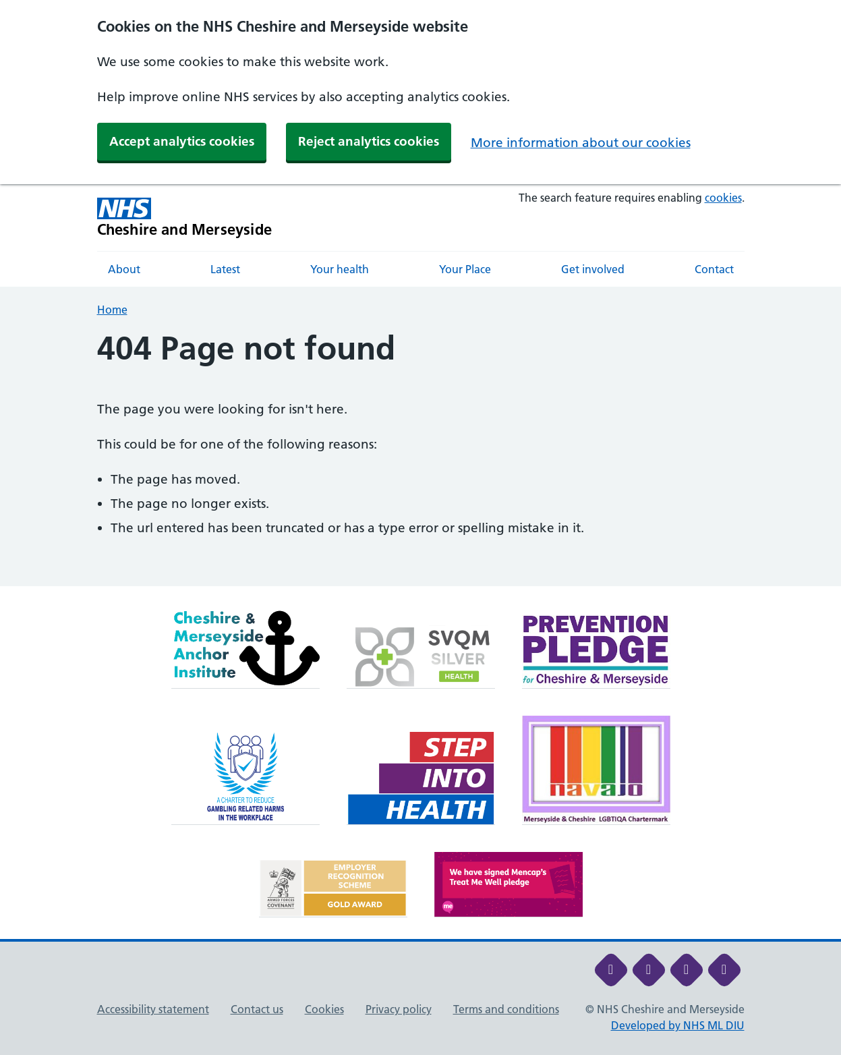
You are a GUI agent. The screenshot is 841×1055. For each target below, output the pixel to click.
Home (112, 309)
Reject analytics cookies (368, 141)
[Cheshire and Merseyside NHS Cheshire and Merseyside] (184, 217)
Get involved (593, 269)
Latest (225, 269)
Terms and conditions (506, 1009)
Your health (339, 269)
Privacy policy (399, 1009)
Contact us (257, 1009)
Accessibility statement (153, 1009)
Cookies (324, 1009)
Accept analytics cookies (181, 141)
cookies (723, 197)
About (124, 269)
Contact (714, 269)
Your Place (465, 269)
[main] (420, 458)
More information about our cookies (581, 142)
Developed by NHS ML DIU (678, 1025)
